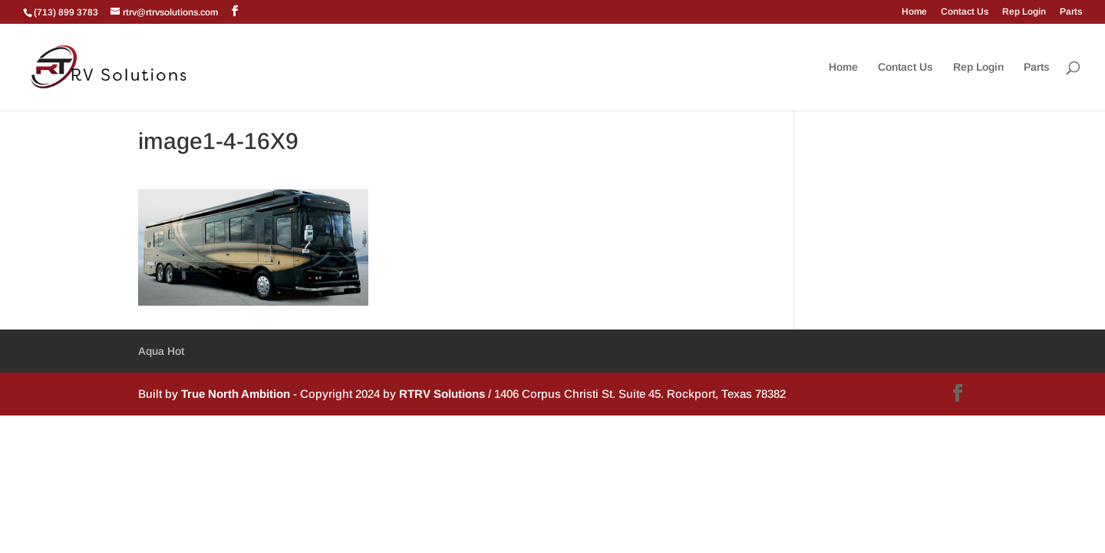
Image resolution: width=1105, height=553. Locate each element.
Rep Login (1024, 12)
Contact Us (964, 12)
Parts (1071, 12)
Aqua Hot (161, 351)
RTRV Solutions (442, 393)
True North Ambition (235, 393)
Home (914, 12)
